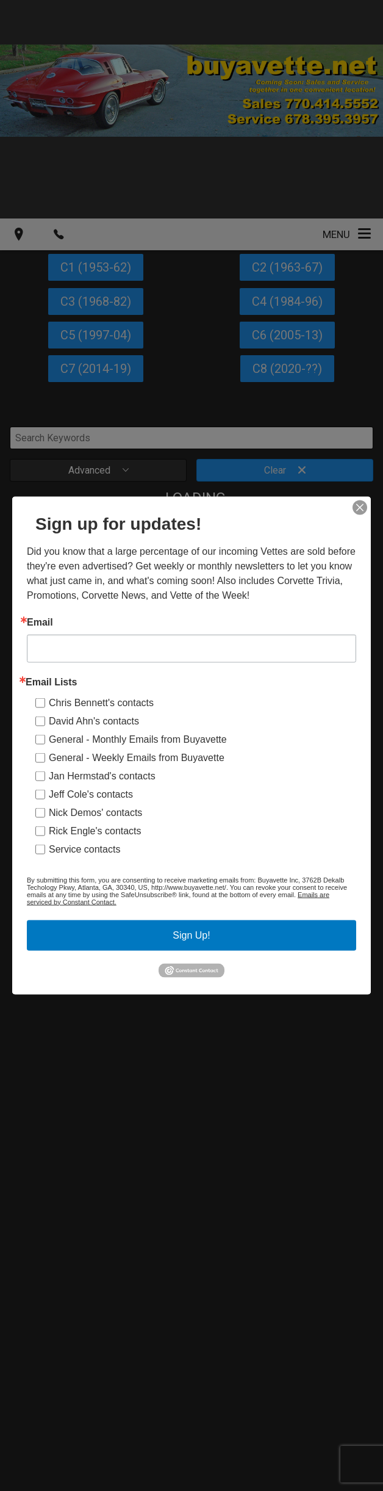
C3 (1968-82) (95, 301)
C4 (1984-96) (287, 301)
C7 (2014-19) (95, 368)
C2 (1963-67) (287, 267)
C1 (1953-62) (95, 267)
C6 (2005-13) (287, 335)
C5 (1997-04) (95, 335)
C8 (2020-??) (287, 368)
